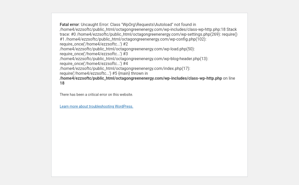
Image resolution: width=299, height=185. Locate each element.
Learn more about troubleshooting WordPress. (96, 106)
